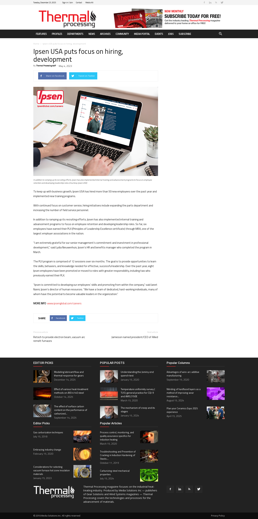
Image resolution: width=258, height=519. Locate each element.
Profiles (57, 34)
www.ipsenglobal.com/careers (64, 303)
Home (36, 43)
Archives (105, 34)
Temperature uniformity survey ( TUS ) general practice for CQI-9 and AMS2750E (138, 392)
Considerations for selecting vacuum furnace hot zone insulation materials (51, 470)
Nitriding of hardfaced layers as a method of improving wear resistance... (183, 392)
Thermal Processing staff (46, 65)
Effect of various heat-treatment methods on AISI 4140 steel (71, 391)
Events (159, 34)
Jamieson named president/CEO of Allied (134, 337)
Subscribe (185, 34)
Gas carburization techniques (48, 432)
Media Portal (142, 34)
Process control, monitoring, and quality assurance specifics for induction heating (117, 436)
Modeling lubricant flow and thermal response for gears (69, 373)
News (92, 34)
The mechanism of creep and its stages (138, 409)
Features (41, 34)
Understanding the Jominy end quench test (137, 373)
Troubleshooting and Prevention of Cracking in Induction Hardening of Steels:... (118, 455)
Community (122, 34)
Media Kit (89, 2)
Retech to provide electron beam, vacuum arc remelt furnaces (59, 339)
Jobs (171, 34)
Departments (75, 34)
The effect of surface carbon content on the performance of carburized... (70, 409)
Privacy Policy (218, 515)
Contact (79, 2)
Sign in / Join (67, 2)
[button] (220, 34)
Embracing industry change (47, 449)
